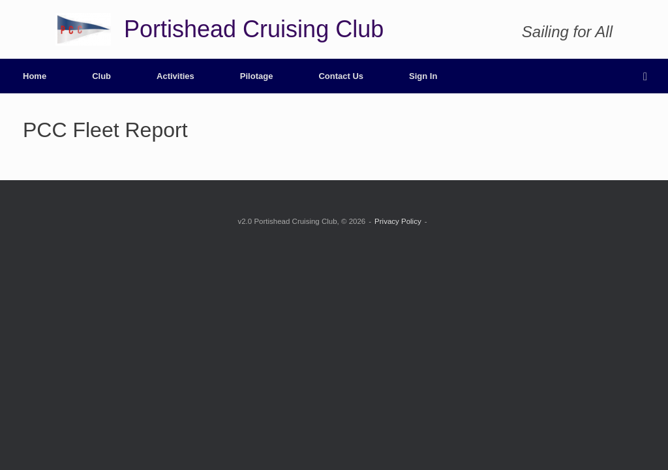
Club (101, 76)
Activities (175, 76)
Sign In (423, 76)
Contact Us (340, 76)
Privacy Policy (397, 221)
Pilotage (256, 76)
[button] (649, 76)
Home (34, 76)
